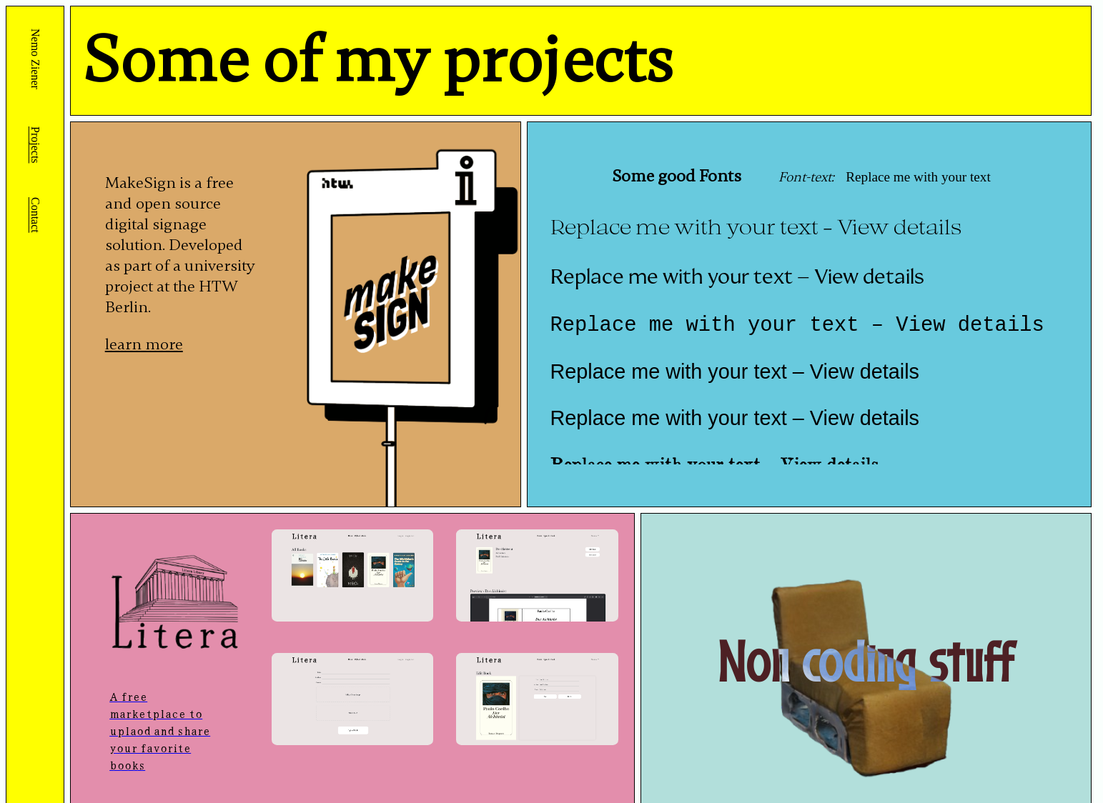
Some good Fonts (676, 176)
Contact (35, 215)
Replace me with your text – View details (755, 226)
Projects (35, 145)
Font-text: (805, 177)
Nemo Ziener (35, 60)
